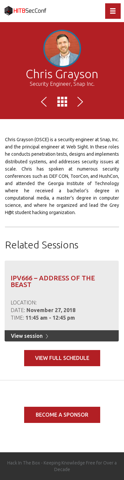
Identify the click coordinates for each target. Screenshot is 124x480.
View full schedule (62, 358)
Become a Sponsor (62, 415)
